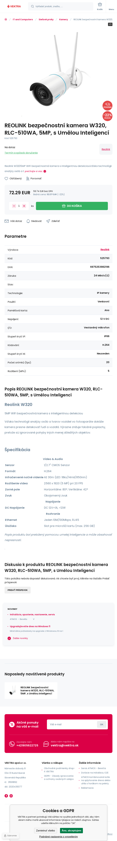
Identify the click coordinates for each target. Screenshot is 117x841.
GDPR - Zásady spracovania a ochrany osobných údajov (59, 777)
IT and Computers (23, 19)
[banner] (14, 6)
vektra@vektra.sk (64, 745)
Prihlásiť (101, 724)
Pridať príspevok (18, 590)
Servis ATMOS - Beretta (93, 768)
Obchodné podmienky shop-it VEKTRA (59, 770)
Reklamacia (87, 787)
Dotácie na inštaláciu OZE (94, 772)
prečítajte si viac (34, 171)
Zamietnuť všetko (45, 830)
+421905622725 (27, 745)
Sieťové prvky (46, 19)
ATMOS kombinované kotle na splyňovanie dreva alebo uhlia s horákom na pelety (95, 780)
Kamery (63, 19)
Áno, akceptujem (71, 830)
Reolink (106, 149)
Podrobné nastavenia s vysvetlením (58, 836)
